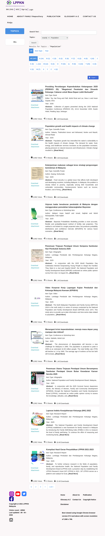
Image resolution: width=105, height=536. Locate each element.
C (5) (54, 58)
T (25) (88, 64)
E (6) (67, 58)
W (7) (38, 69)
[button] (34, 42)
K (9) (32, 64)
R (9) (74, 64)
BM (7, 9)
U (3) (94, 64)
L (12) (38, 64)
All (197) (33, 58)
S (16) (80, 64)
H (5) (86, 58)
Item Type (38, 51)
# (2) (56, 69)
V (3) (32, 69)
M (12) (45, 64)
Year (47, 51)
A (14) (41, 58)
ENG (11, 9)
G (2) (79, 58)
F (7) (73, 58)
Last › (51, 487)
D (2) (60, 58)
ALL (15, 42)
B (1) (48, 58)
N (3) (52, 64)
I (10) (92, 58)
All (31, 51)
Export (92, 77)
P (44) (63, 64)
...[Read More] (58, 150)
